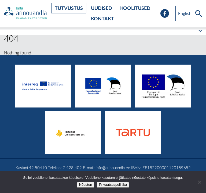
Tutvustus (69, 8)
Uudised (101, 8)
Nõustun (85, 185)
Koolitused (135, 8)
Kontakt (102, 18)
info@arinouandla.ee (113, 167)
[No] (199, 182)
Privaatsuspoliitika (113, 185)
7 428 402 (72, 167)
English (185, 13)
